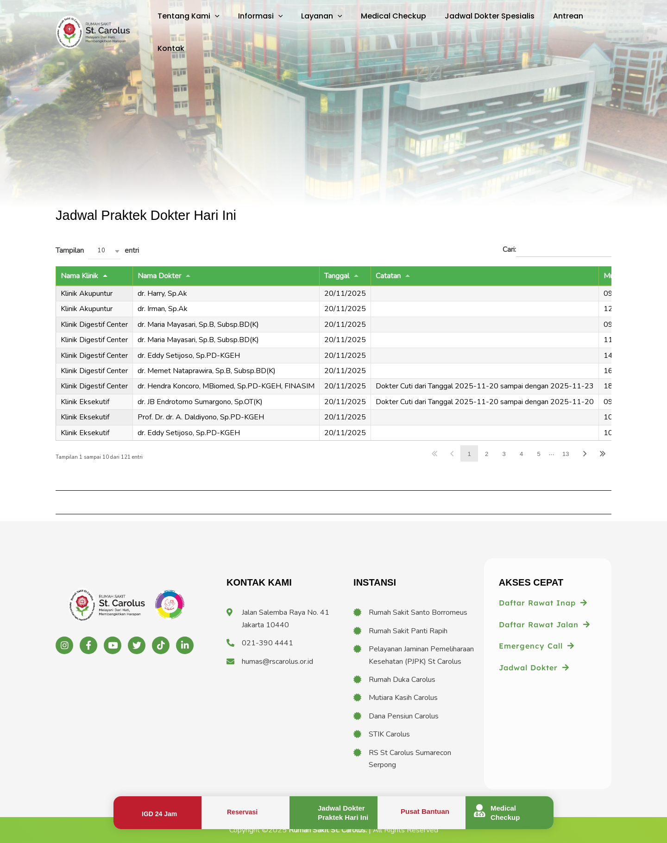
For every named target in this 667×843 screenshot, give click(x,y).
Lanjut (585, 453)
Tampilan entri (97, 251)
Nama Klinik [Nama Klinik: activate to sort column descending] (79, 276)
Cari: (557, 250)
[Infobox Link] (157, 812)
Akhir (602, 453)
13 (565, 453)
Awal (435, 453)
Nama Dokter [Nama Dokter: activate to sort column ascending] (159, 276)
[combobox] (104, 251)
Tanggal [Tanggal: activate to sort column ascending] (336, 276)
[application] (213, 16)
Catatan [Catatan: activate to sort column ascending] (388, 276)
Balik (451, 453)
